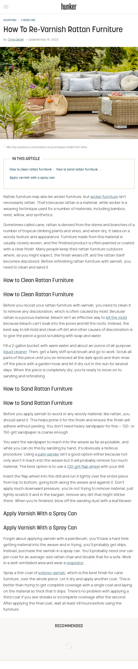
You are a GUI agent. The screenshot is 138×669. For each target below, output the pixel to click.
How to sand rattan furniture (76, 169)
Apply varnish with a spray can (32, 178)
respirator (74, 563)
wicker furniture (104, 197)
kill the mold (116, 318)
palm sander (48, 454)
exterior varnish (51, 573)
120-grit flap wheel (83, 467)
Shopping (9, 20)
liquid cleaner (15, 352)
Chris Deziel (16, 39)
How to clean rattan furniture (30, 169)
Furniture (28, 20)
